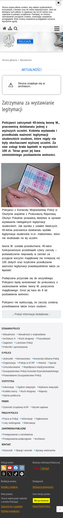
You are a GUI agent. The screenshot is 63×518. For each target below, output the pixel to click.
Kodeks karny (10, 391)
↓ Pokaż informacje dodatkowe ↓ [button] (31, 314)
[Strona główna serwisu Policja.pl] (4, 28)
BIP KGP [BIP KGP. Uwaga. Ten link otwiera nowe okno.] (45, 468)
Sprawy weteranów (45, 450)
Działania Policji (11, 328)
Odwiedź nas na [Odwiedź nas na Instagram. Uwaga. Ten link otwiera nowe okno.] (22, 467)
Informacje (8, 387)
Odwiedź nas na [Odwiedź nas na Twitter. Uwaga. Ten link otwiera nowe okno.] (9, 473)
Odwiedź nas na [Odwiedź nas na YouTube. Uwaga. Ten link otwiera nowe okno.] (9, 467)
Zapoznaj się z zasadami (12, 506)
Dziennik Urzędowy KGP (16, 407)
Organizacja (9, 363)
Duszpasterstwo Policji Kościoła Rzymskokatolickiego (31, 371)
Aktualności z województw (32, 334)
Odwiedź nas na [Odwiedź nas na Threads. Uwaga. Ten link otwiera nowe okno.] (3, 473)
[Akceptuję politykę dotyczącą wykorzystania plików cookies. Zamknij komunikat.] (58, 2)
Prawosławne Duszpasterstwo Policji (22, 375)
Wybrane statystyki (48, 387)
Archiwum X (9, 338)
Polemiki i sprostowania (15, 347)
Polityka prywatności (10, 511)
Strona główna (9, 60)
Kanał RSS (3, 467)
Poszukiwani (43, 338)
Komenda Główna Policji (46, 358)
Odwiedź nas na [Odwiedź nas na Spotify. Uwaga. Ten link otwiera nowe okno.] (22, 473)
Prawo (5, 401)
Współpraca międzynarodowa (39, 367)
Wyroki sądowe (40, 407)
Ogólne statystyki (26, 387)
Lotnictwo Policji (24, 342)
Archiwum (40, 438)
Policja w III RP (27, 363)
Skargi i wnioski (24, 450)
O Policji (6, 352)
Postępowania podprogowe (17, 438)
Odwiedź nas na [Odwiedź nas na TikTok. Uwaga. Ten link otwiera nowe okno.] (15, 473)
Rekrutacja (29, 423)
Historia (42, 363)
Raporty (43, 391)
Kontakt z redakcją (9, 487)
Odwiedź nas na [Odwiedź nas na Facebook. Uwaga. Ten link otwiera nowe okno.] (15, 467)
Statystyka (8, 381)
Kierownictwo (23, 358)
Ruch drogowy (26, 338)
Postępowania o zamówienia (18, 434)
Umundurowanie (11, 367)
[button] (56, 28)
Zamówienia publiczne (14, 428)
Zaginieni (8, 342)
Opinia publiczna (11, 395)
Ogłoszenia (42, 418)
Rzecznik (8, 450)
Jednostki (8, 358)
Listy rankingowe (11, 423)
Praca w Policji (10, 413)
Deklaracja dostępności (43, 487)
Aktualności (26, 60)
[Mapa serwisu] (10, 28)
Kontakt (6, 444)
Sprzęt (52, 363)
